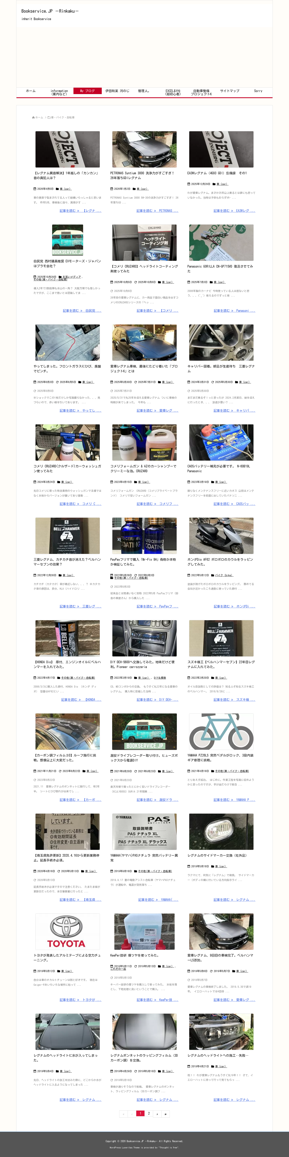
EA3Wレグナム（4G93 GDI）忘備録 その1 (217, 173)
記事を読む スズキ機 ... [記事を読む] (234, 699)
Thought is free (168, 1147)
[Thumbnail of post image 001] (68, 342)
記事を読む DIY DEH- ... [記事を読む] (158, 699)
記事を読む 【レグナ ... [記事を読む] (81, 210)
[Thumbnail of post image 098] (144, 638)
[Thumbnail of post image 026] (144, 731)
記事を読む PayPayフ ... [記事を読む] (158, 606)
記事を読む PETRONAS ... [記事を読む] (157, 210)
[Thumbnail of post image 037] (68, 535)
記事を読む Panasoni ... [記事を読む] (234, 310)
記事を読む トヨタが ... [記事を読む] (81, 999)
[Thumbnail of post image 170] (68, 442)
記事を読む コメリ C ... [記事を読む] (81, 503)
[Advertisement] (144, 57)
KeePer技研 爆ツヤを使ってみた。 (135, 955)
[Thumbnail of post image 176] (68, 931)
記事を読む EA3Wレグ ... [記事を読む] (234, 210)
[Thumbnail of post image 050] (144, 535)
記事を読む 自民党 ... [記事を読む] (82, 310)
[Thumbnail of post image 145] (144, 931)
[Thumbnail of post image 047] (221, 342)
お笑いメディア (72, 277)
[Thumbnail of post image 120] (221, 242)
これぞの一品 (118, 969)
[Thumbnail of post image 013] (221, 535)
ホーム (39, 117)
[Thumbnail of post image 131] (68, 831)
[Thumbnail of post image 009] (144, 149)
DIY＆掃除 (160, 678)
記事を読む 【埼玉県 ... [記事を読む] (81, 899)
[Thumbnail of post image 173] (68, 731)
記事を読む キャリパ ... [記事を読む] (234, 410)
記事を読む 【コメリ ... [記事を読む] (158, 310)
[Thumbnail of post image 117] (221, 638)
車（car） (66, 189)
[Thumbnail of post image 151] (144, 1031)
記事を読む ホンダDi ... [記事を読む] (234, 606)
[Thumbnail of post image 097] (221, 149)
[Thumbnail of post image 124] (221, 931)
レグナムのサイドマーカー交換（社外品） (217, 855)
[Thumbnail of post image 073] (144, 242)
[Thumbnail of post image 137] (68, 1031)
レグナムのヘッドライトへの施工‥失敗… (217, 1055)
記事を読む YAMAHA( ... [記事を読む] (158, 899)
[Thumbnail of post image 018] (144, 442)
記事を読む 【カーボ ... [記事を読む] (81, 799)
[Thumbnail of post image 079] (68, 240)
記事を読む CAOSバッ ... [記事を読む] (234, 503)
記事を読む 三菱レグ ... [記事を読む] (81, 606)
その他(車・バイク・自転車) (50, 279)
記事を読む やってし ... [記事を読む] (81, 410)
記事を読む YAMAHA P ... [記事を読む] (234, 799)
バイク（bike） (224, 575)
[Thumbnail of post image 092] (144, 831)
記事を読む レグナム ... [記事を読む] (234, 899)
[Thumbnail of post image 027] (144, 342)
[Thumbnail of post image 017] (68, 638)
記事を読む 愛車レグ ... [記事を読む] (158, 410)
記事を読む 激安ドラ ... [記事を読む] (158, 799)
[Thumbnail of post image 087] (68, 149)
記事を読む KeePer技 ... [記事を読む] (158, 999)
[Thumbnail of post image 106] (221, 442)
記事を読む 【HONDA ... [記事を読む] (81, 699)
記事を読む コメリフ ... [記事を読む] (158, 503)
